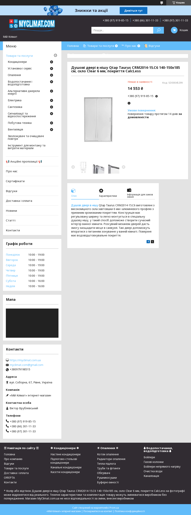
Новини (11, 210)
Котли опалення (108, 454)
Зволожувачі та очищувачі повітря (26, 138)
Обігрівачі (103, 473)
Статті (10, 220)
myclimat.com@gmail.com (26, 365)
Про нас (12, 171)
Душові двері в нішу (84, 205)
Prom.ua (114, 507)
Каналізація (151, 476)
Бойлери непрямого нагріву (162, 466)
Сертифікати (15, 181)
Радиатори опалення (111, 459)
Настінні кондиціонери (65, 454)
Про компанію (13, 459)
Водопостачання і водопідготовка (20, 83)
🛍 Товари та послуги (98, 46)
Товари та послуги (19, 56)
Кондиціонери (17, 62)
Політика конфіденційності (130, 511)
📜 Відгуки (152, 46)
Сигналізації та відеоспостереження (22, 115)
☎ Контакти (111, 54)
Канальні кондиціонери (65, 467)
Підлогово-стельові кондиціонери (63, 460)
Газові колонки (154, 462)
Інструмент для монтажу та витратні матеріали (26, 147)
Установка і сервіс (20, 68)
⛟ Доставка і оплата (82, 54)
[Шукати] (158, 30)
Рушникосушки (107, 477)
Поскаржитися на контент (97, 511)
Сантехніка (15, 107)
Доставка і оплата (19, 201)
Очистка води (153, 471)
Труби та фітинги (108, 468)
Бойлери (149, 457)
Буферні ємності (108, 482)
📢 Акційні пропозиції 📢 (24, 161)
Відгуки (11, 191)
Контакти (13, 230)
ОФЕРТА (9, 477)
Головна (73, 46)
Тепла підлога (106, 463)
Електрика (14, 100)
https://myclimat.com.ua (25, 360)
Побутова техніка (20, 123)
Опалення (14, 75)
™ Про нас (129, 46)
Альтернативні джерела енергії (24, 92)
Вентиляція (15, 129)
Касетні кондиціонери (65, 472)
